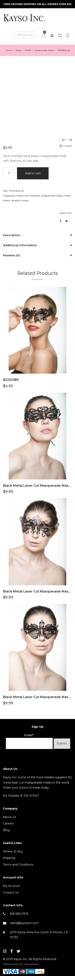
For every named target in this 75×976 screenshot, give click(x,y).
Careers (8, 823)
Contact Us (11, 892)
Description (11, 235)
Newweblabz (31, 964)
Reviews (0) (11, 255)
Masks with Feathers (28, 195)
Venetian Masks (20, 200)
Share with (65, 212)
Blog (6, 830)
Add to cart (33, 173)
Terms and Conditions (18, 864)
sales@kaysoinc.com (24, 923)
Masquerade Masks (44, 50)
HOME (28, 50)
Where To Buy (13, 851)
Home (9, 50)
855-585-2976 (19, 914)
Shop (18, 50)
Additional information (20, 245)
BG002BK (11, 380)
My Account (11, 886)
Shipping (9, 858)
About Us (9, 817)
